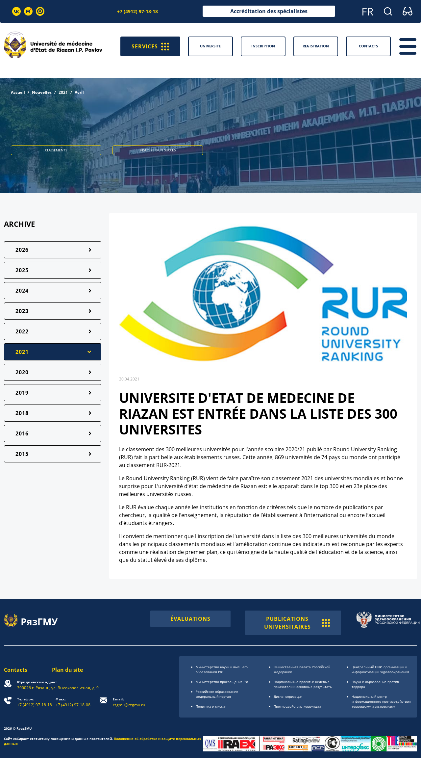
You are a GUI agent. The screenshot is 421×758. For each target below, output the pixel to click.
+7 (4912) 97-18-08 (73, 702)
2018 (22, 413)
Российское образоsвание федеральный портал (217, 694)
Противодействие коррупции (297, 706)
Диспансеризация (288, 696)
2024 (22, 290)
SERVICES (150, 46)
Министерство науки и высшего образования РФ (222, 669)
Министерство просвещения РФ (222, 681)
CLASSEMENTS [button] (56, 150)
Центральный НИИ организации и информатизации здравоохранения (380, 669)
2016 (22, 433)
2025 (22, 270)
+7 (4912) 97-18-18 (137, 11)
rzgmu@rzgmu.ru (129, 702)
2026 (22, 249)
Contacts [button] (368, 45)
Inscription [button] (263, 45)
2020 (22, 372)
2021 (63, 92)
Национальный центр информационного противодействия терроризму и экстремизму (381, 701)
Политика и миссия (211, 706)
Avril (79, 92)
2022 (22, 331)
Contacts (15, 669)
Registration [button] (316, 45)
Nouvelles (42, 92)
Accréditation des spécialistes (269, 11)
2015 (22, 453)
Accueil (18, 92)
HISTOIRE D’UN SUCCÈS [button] (158, 150)
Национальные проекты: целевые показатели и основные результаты (303, 684)
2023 (22, 311)
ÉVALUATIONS (190, 618)
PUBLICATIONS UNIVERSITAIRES (297, 622)
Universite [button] (210, 45)
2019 (22, 392)
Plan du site (67, 669)
